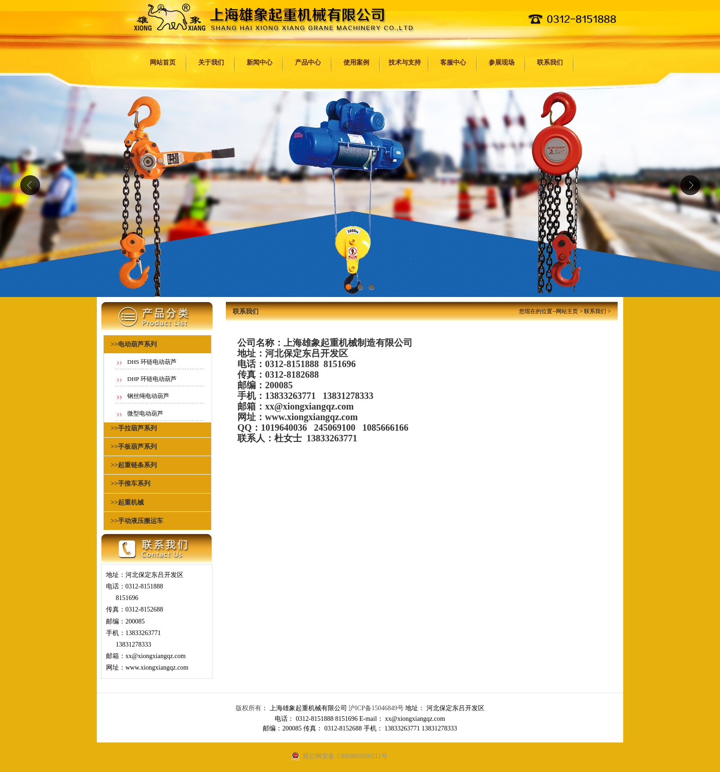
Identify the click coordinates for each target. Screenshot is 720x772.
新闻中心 (259, 62)
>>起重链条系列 (134, 465)
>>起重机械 (127, 502)
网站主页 (567, 311)
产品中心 (308, 62)
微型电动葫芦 (145, 413)
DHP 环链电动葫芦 (152, 378)
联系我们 (550, 62)
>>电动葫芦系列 (134, 344)
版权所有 (248, 708)
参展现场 (501, 62)
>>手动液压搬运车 (137, 520)
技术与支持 (405, 62)
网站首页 (163, 62)
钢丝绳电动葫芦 (148, 395)
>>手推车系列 (130, 483)
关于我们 (211, 62)
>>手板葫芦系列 (134, 446)
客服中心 (453, 62)
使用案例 (356, 62)
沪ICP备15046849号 (376, 708)
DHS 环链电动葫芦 (152, 361)
